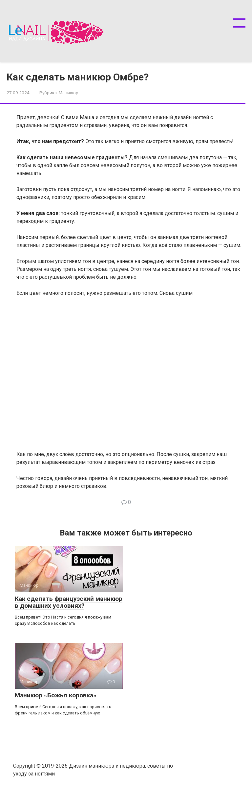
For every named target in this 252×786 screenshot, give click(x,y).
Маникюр (68, 92)
